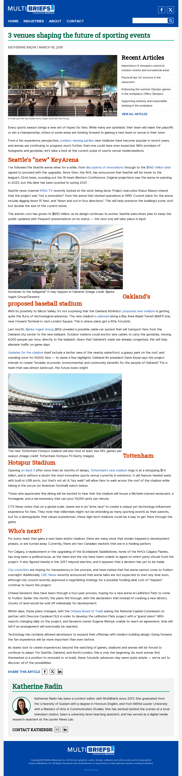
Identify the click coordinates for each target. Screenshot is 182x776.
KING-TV (46, 190)
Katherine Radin (22, 47)
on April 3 (28, 470)
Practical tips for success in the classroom (141, 79)
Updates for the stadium (25, 352)
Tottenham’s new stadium (108, 470)
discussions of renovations (104, 167)
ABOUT (55, 21)
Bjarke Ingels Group (40, 329)
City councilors (18, 570)
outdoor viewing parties (77, 140)
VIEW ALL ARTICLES (134, 114)
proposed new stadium (138, 311)
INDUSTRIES (33, 21)
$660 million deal (159, 167)
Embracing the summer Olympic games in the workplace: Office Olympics (146, 91)
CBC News (48, 575)
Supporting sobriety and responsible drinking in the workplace (144, 103)
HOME (13, 21)
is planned (102, 316)
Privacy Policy (91, 770)
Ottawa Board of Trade (86, 611)
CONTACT (75, 21)
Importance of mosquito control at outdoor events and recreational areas (145, 68)
